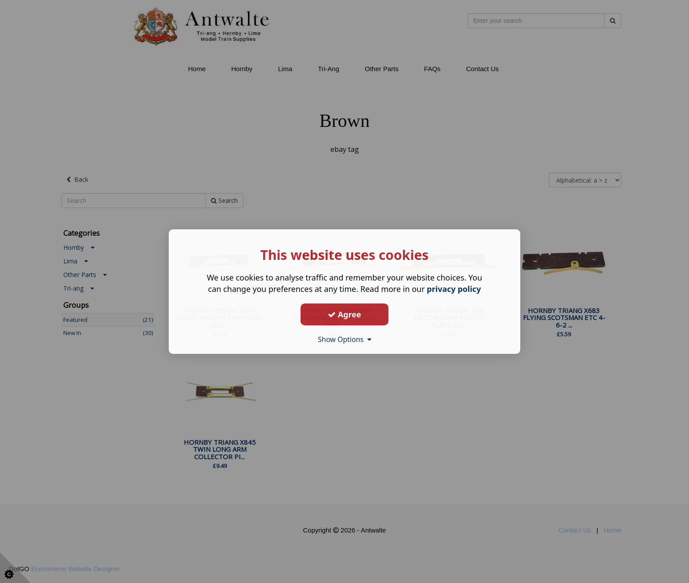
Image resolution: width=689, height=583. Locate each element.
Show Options (344, 339)
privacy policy (454, 289)
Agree (344, 314)
